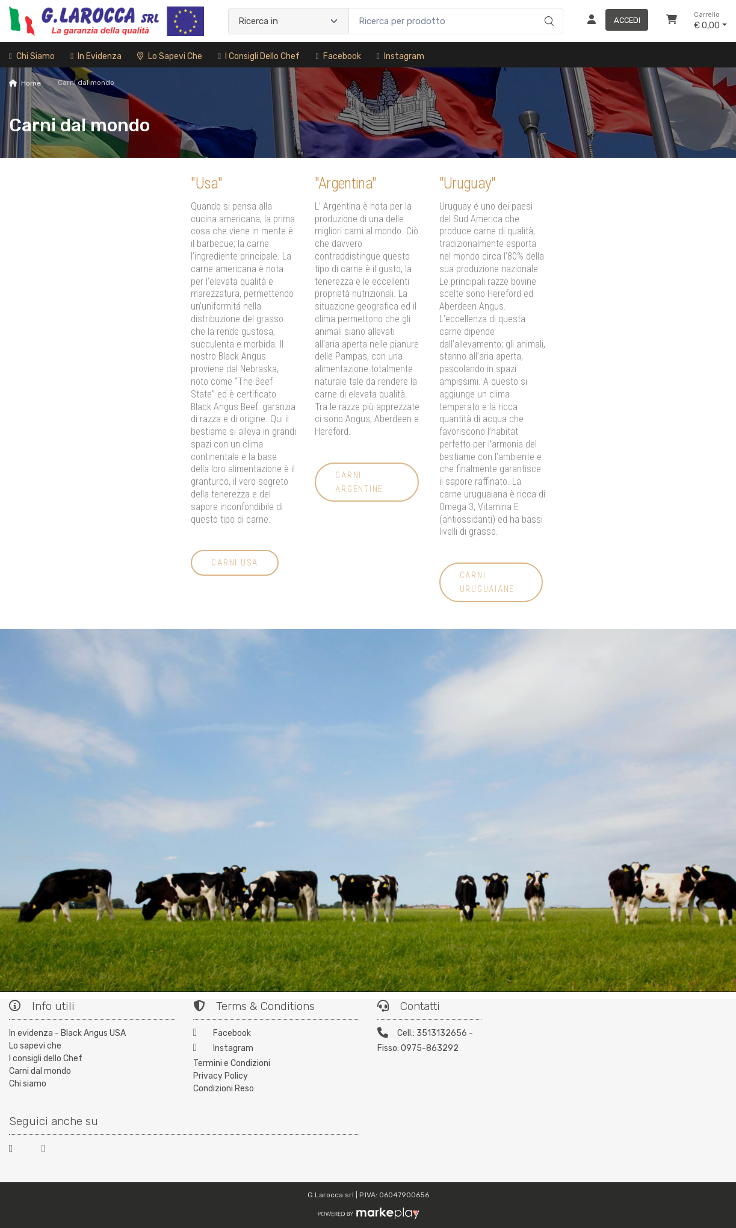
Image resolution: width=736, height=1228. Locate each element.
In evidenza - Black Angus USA (67, 1033)
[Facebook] (276, 1034)
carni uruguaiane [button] (487, 582)
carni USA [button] (234, 562)
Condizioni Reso (223, 1088)
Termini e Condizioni (231, 1063)
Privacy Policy (220, 1076)
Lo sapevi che (169, 56)
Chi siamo (32, 56)
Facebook (337, 56)
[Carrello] (671, 21)
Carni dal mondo (40, 1071)
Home (31, 83)
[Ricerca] (547, 8)
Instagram (400, 56)
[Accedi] (613, 21)
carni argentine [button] (359, 482)
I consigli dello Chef (259, 56)
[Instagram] (276, 1049)
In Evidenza (96, 56)
